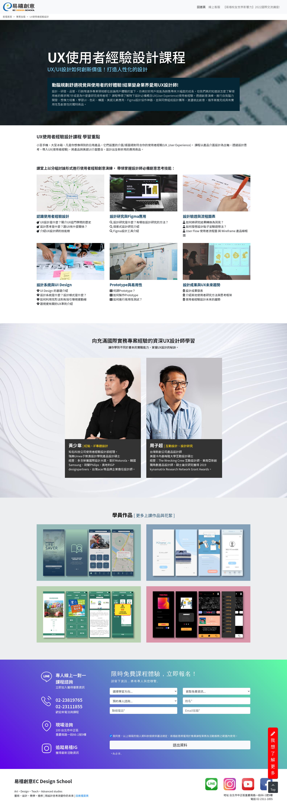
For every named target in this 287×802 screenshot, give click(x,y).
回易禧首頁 (81, 795)
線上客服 (214, 7)
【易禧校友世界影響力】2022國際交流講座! (251, 7)
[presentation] (137, 724)
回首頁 (202, 7)
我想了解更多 (273, 754)
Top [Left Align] (273, 788)
